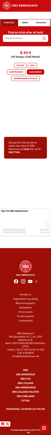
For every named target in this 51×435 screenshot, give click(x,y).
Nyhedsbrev (25, 308)
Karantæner (35, 72)
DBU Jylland (25, 383)
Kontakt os (25, 295)
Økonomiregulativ (25, 303)
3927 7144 (14, 152)
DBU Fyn (26, 379)
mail (26, 149)
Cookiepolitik (25, 321)
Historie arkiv (25, 312)
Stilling (20, 66)
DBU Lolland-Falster (25, 392)
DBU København (25, 388)
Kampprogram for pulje (25, 79)
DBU (25, 370)
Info (32, 66)
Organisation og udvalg (25, 299)
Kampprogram (16, 72)
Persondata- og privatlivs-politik (25, 409)
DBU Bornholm (25, 375)
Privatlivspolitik (25, 316)
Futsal (25, 401)
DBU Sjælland (25, 396)
